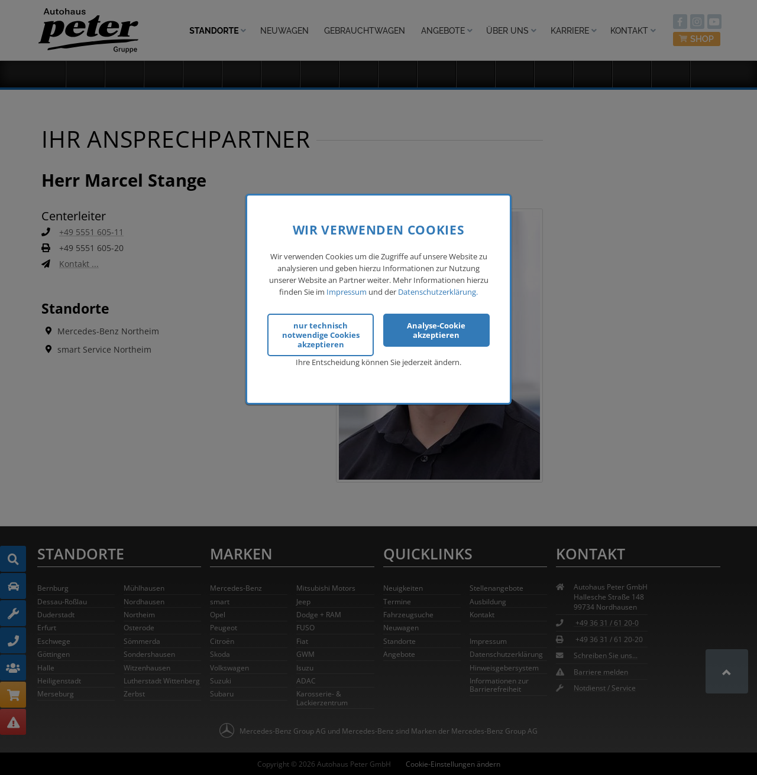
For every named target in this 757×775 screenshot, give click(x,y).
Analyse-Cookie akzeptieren (436, 328)
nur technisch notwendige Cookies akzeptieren (321, 333)
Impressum (346, 290)
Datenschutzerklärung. (438, 290)
